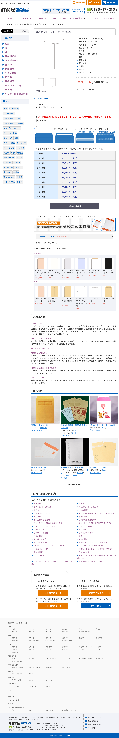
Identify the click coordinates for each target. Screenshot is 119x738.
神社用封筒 (38, 536)
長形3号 (48, 638)
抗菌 (5, 108)
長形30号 (99, 638)
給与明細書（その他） (86, 658)
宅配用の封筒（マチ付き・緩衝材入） (94, 542)
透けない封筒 (84, 552)
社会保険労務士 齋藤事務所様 (43, 368)
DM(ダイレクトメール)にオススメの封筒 (50, 545)
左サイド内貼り (96, 430)
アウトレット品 (10, 133)
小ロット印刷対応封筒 (16, 93)
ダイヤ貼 (7, 128)
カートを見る (111, 2)
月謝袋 (81, 503)
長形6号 (82, 638)
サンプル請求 (92, 18)
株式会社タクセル (95, 717)
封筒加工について (53, 592)
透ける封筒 (38, 552)
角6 (103, 470)
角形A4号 (82, 629)
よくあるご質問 (76, 18)
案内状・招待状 (40, 539)
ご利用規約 (92, 728)
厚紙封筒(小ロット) (69, 710)
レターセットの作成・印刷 (44, 526)
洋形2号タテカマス (85, 647)
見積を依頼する (96, 592)
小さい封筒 (11, 72)
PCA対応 (15, 658)
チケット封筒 (9, 142)
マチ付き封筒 (39, 529)
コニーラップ (9, 113)
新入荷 (8, 89)
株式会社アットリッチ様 (41, 338)
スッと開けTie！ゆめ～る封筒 (91, 545)
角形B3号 (48, 680)
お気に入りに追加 (74, 206)
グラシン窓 (21, 142)
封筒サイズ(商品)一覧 (17, 622)
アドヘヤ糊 (104, 129)
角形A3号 (32, 680)
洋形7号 (65, 649)
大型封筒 (82, 529)
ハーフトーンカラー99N (13, 123)
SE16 (30, 693)
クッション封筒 (13, 85)
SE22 (14, 693)
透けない (7, 172)
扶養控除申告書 (17, 661)
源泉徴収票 (100, 658)
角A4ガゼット (67, 667)
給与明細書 (11, 56)
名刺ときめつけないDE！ (89, 533)
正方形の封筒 (39, 555)
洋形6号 (48, 649)
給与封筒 (7, 162)
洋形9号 (82, 649)
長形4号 (65, 638)
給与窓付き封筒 (85, 516)
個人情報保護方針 (95, 724)
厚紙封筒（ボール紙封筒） (89, 507)
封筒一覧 (43, 18)
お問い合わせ (109, 18)
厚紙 (17, 138)
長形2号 (31, 638)
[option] (54, 55)
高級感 (16, 172)
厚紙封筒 (9, 81)
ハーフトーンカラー (11, 118)
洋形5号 (31, 649)
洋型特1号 (49, 647)
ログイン (96, 2)
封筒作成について (53, 605)
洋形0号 (14, 647)
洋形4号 (14, 649)
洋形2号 (65, 647)
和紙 (13, 152)
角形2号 (37, 253)
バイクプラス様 (37, 377)
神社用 (8, 64)
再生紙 (6, 152)
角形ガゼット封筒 (41, 549)
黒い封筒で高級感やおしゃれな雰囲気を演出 (96, 513)
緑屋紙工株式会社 (50, 729)
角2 (74, 430)
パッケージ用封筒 (86, 526)
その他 (31, 674)
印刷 (36, 116)
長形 (7, 47)
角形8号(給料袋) (85, 632)
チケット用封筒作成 (42, 513)
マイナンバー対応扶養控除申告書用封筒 (95, 523)
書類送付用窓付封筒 (42, 520)
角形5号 (31, 632)
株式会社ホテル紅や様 (40, 348)
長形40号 (15, 641)
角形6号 (48, 632)
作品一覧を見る (74, 484)
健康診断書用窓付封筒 (88, 520)
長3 (30, 710)
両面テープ (63, 129)
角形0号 (14, 629)
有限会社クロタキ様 (39, 425)
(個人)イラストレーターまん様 (102, 425)
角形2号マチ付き (34, 667)
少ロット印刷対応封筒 (16, 707)
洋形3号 (98, 647)
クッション (8, 138)
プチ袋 (47, 686)
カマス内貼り (36, 473)
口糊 (36, 126)
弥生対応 (32, 658)
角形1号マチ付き (17, 667)
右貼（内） (77, 475)
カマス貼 (17, 128)
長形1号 (14, 638)
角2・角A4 (49, 710)
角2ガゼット (49, 667)
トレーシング (9, 147)
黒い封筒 (17, 162)
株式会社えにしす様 (98, 467)
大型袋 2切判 (16, 680)
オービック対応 (50, 658)
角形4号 (14, 632)
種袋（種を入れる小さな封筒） (91, 561)
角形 (36, 281)
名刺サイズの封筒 (41, 533)
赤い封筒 (19, 167)
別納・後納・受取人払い (43, 507)
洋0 (45, 470)
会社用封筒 (38, 503)
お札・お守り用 (17, 674)
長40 (74, 433)
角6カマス (99, 649)
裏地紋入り (8, 167)
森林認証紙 (14, 108)
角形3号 (98, 629)
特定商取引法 (93, 721)
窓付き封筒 (38, 516)
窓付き (19, 157)
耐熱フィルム (9, 177)
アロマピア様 (36, 323)
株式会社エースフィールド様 (72, 467)
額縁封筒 (15, 652)
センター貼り (36, 430)
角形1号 (31, 629)
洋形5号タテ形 (67, 641)
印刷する (41, 120)
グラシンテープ (85, 129)
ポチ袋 (102, 427)
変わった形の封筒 (41, 542)
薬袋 (80, 536)
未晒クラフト (9, 157)
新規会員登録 (80, 2)
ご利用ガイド (26, 18)
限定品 (19, 177)
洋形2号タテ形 (34, 641)
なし (39, 129)
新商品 (19, 182)
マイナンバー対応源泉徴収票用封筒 (48, 523)
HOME (10, 18)
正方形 (8, 76)
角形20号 (65, 629)
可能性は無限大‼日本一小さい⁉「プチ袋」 (96, 549)
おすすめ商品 (9, 182)
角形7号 (65, 632)
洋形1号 (31, 647)
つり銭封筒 (83, 510)
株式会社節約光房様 (39, 353)
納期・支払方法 (59, 18)
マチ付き (20, 147)
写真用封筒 (83, 539)
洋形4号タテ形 (50, 641)
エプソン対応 (66, 658)
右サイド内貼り (67, 435)
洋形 (7, 51)
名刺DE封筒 (33, 686)
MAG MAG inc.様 (38, 467)
